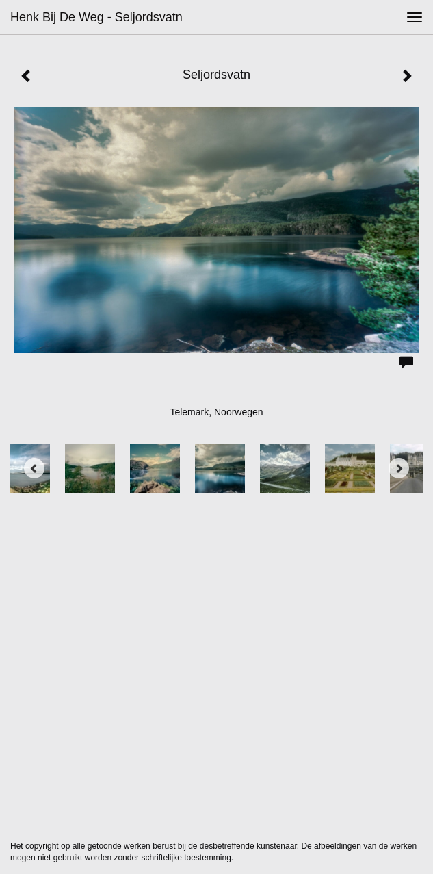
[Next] (399, 468)
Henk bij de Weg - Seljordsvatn (96, 17)
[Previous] (34, 468)
